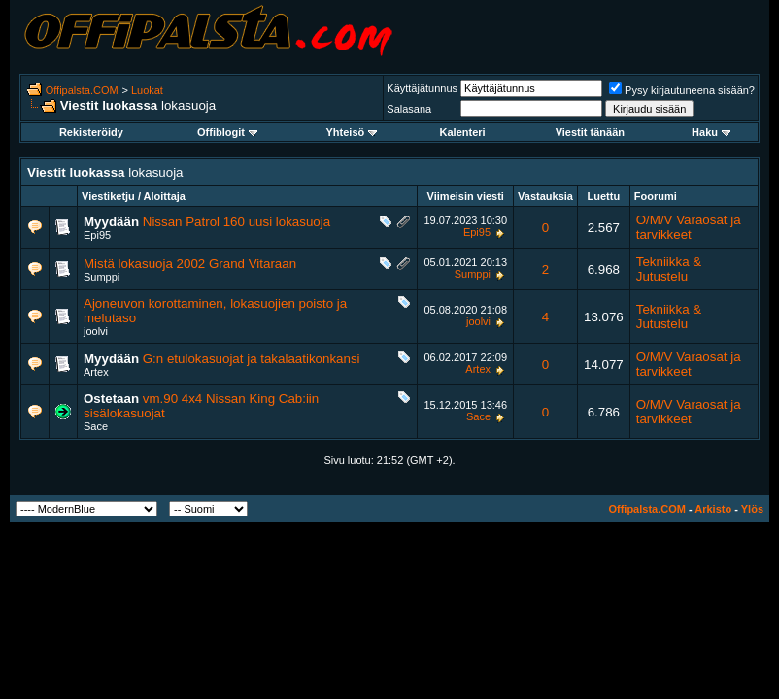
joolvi (96, 331)
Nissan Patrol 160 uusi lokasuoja (236, 222)
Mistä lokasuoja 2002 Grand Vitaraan (190, 263)
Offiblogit (227, 132)
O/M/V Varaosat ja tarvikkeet (688, 227)
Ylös (752, 509)
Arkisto (712, 509)
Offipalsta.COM (82, 90)
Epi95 (97, 235)
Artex (96, 372)
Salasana (409, 109)
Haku (711, 132)
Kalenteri (463, 132)
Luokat (147, 90)
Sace (96, 426)
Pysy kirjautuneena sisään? (682, 90)
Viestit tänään (590, 132)
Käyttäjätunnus (422, 88)
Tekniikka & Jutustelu (668, 268)
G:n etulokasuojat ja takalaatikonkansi (251, 358)
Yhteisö (352, 132)
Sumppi (101, 277)
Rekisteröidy (91, 132)
